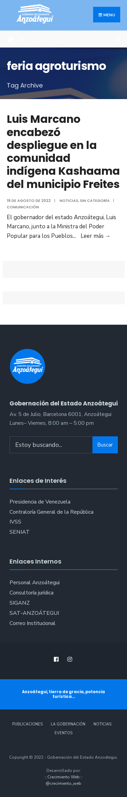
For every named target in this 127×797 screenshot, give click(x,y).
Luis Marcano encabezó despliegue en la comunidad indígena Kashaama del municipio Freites (63, 151)
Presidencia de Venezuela (39, 502)
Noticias (69, 200)
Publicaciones (27, 724)
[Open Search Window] (117, 39)
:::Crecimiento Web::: (63, 777)
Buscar (105, 444)
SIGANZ (19, 603)
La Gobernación (68, 724)
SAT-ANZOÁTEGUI (34, 613)
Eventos (63, 733)
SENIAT (19, 532)
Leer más (96, 236)
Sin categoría (95, 200)
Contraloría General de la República (51, 512)
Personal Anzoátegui (34, 582)
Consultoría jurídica (31, 592)
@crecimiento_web (63, 783)
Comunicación (23, 207)
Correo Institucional (32, 623)
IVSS (15, 522)
